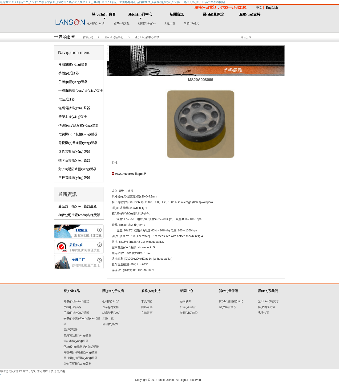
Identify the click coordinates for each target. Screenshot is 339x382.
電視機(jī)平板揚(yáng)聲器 (77, 134)
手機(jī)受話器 (68, 73)
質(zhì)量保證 (213, 14)
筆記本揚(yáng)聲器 (72, 117)
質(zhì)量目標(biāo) (231, 301)
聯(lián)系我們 (268, 291)
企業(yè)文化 (121, 23)
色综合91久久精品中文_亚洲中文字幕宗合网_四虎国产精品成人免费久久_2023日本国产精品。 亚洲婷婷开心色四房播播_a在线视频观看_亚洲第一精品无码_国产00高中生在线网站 (112, 2)
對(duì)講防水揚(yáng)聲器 (77, 169)
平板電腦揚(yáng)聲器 (74, 178)
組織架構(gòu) (147, 23)
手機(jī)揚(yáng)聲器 (73, 82)
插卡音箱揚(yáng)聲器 (74, 160)
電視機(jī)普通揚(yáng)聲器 (77, 143)
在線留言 (147, 312)
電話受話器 (66, 99)
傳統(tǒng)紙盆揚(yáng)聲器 (78, 125)
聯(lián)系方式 (266, 307)
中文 (259, 7)
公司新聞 (185, 301)
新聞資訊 (177, 14)
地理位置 (263, 312)
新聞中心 (186, 291)
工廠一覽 (169, 23)
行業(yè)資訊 (188, 307)
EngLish (272, 7)
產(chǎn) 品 (72, 291)
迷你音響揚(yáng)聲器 (74, 151)
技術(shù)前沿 (189, 312)
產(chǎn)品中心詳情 (147, 37)
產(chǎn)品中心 (140, 14)
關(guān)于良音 (104, 14)
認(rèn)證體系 (227, 307)
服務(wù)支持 (249, 14)
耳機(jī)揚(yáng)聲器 (73, 64)
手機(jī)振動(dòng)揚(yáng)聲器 (80, 90)
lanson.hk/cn (166, 380)
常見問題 (147, 301)
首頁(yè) (88, 37)
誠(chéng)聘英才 (268, 301)
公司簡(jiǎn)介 (96, 23)
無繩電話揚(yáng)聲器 (74, 108)
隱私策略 (147, 307)
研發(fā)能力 (191, 23)
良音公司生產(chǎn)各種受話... (80, 215)
